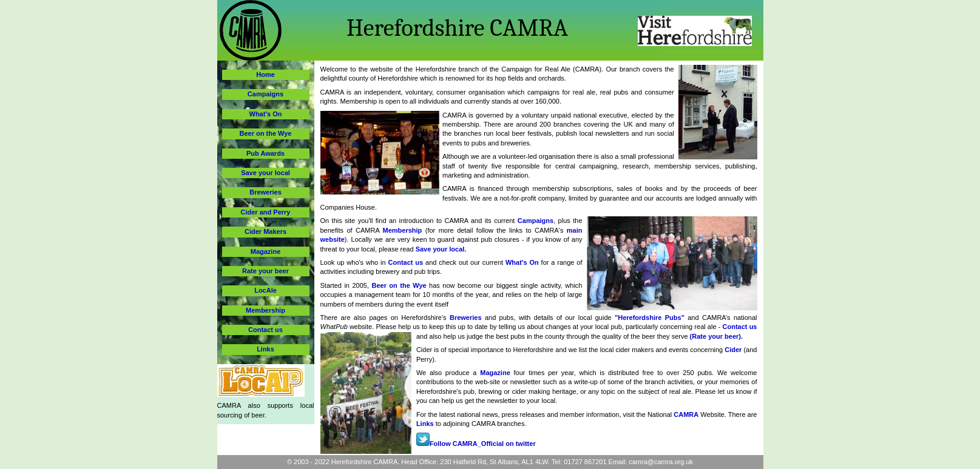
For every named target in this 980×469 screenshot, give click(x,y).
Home (265, 74)
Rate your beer (265, 270)
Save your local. (441, 249)
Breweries (466, 317)
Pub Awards (265, 153)
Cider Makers (265, 231)
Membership (402, 230)
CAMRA (686, 414)
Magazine (495, 372)
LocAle (265, 290)
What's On (522, 262)
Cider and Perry (266, 212)
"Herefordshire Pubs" (649, 317)
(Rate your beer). (716, 336)
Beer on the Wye (398, 285)
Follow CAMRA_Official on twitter (476, 443)
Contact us (406, 262)
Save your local (265, 172)
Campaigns (535, 220)
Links (425, 423)
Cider (734, 349)
